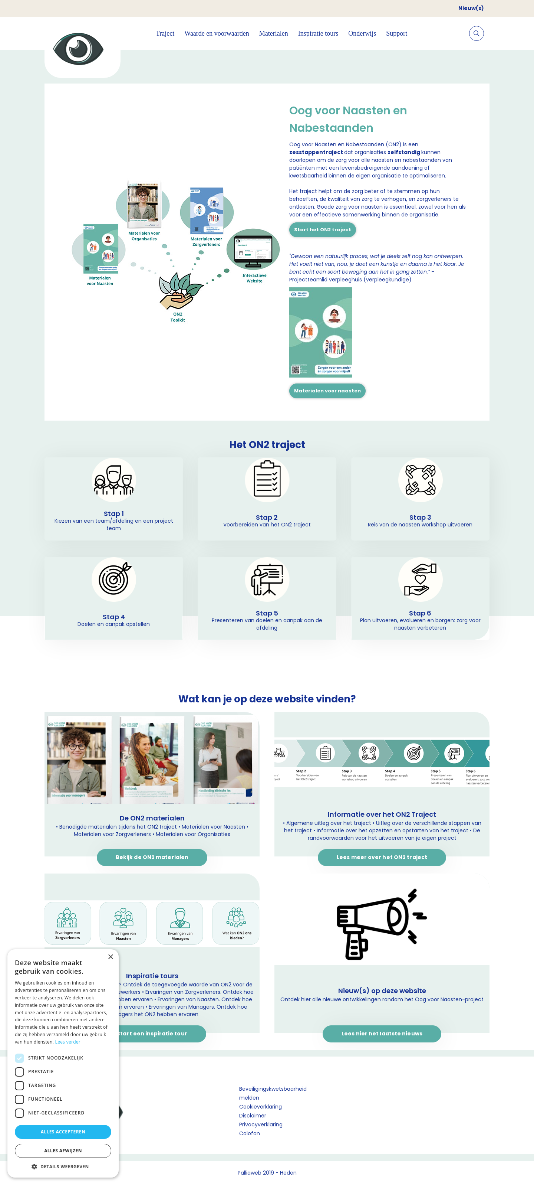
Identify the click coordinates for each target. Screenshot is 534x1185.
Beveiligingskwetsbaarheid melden (273, 1093)
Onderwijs (362, 33)
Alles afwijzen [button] (63, 1151)
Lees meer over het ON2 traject (382, 857)
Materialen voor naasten (327, 390)
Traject (165, 33)
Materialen (273, 33)
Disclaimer (252, 1115)
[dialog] (63, 1063)
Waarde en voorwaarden (216, 33)
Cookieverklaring (260, 1106)
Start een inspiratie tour (152, 1033)
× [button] (110, 957)
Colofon (249, 1133)
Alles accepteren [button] (63, 1132)
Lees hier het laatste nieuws (382, 1033)
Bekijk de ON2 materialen (152, 857)
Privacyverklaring (261, 1124)
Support (396, 33)
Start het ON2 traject (322, 229)
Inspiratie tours (318, 33)
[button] (63, 1166)
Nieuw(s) (471, 8)
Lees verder (68, 1042)
